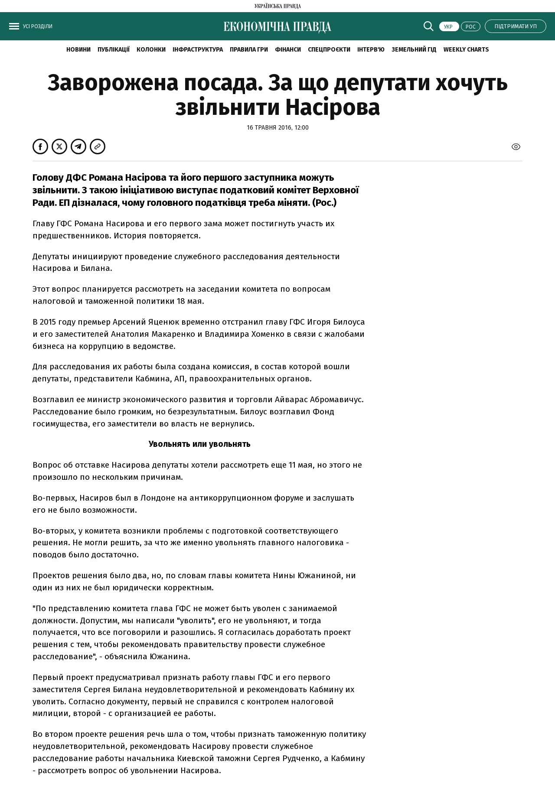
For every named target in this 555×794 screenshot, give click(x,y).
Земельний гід (414, 49)
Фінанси (288, 49)
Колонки (151, 49)
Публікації (114, 49)
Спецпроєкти (329, 49)
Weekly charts (466, 49)
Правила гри (249, 49)
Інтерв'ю (371, 49)
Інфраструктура (198, 49)
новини (78, 49)
